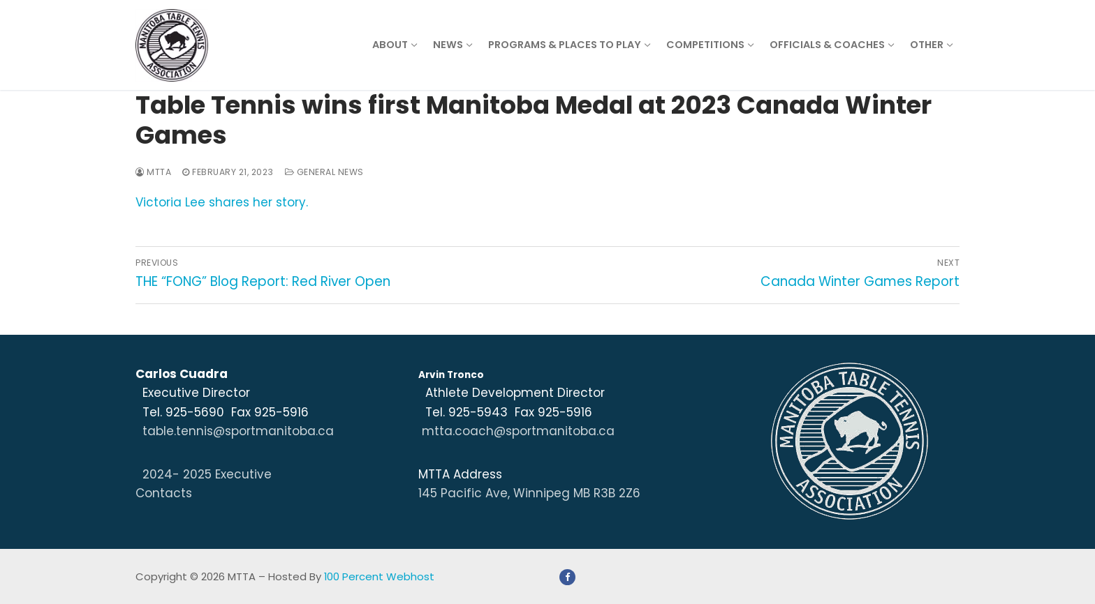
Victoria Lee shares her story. (221, 202)
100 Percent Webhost (379, 576)
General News (324, 172)
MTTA (153, 172)
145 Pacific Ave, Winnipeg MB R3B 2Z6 (529, 493)
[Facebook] (567, 577)
